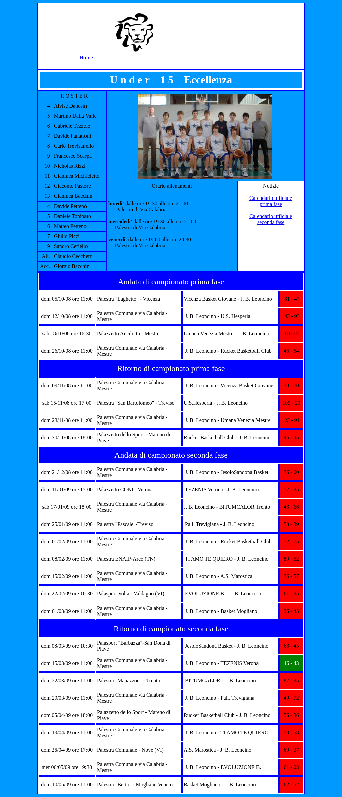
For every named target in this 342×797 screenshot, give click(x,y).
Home (86, 57)
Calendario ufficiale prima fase (270, 201)
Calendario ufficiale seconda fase (270, 219)
